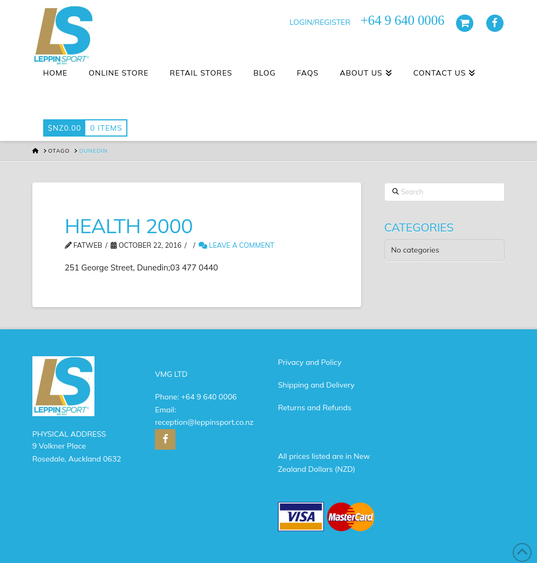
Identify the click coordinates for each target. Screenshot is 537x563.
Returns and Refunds (314, 407)
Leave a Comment (236, 245)
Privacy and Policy (310, 362)
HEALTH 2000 (129, 225)
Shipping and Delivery (316, 385)
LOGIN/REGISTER (319, 22)
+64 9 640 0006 (208, 397)
